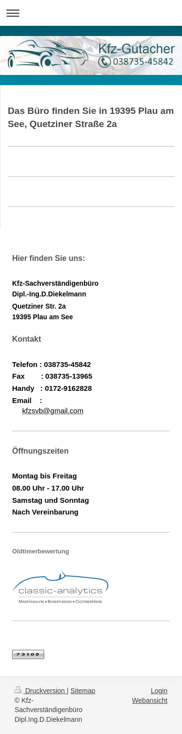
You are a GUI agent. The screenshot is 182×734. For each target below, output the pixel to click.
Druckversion (40, 691)
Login (159, 691)
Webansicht (149, 700)
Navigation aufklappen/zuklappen (91, 12)
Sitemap (82, 691)
